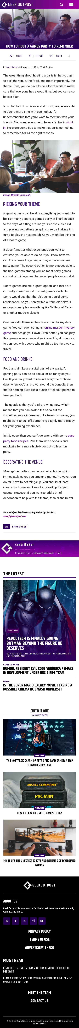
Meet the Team (39, 993)
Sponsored (19, 527)
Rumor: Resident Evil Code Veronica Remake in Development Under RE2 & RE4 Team (38, 671)
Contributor (12, 67)
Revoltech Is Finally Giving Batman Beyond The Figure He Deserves (34, 643)
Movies (7, 681)
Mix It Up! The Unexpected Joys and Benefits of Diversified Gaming (39, 863)
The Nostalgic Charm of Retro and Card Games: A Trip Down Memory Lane (39, 763)
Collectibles (13, 630)
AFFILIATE (39, 755)
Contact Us (39, 1001)
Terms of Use (40, 939)
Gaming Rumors (11, 665)
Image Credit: (16, 195)
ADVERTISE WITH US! (39, 948)
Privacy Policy (39, 931)
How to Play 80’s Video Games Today (39, 813)
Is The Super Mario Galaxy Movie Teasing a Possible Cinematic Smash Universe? (37, 687)
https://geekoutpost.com (25, 549)
